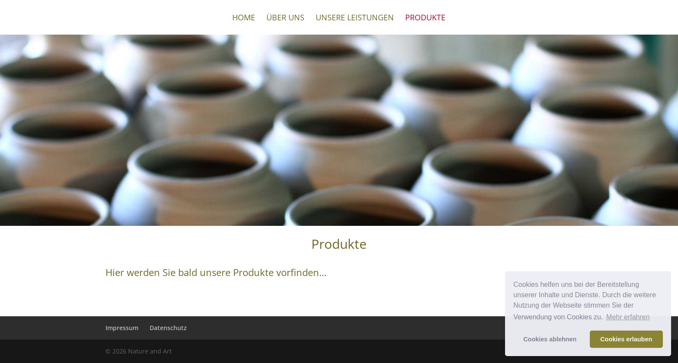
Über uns (285, 18)
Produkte (425, 18)
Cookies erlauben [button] (626, 339)
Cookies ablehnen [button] (549, 339)
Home (243, 18)
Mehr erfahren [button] (628, 317)
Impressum (122, 328)
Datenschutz (168, 328)
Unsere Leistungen (355, 18)
